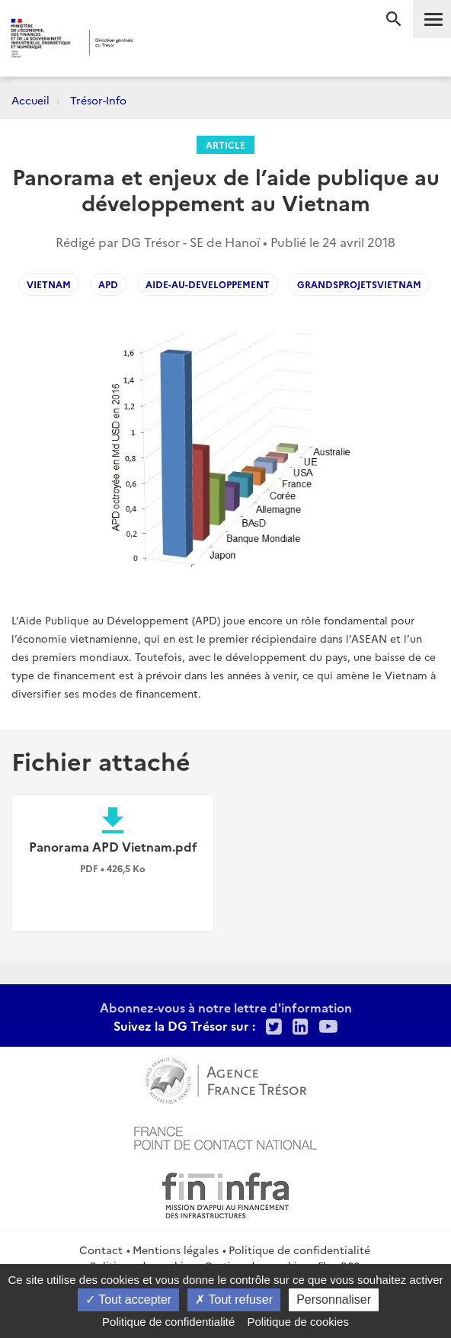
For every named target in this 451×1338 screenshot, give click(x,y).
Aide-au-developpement (208, 284)
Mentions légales (176, 1249)
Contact (101, 1249)
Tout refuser (234, 1299)
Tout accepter (128, 1299)
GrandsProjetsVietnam (359, 284)
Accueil (30, 99)
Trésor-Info (98, 99)
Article (225, 144)
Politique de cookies (298, 1321)
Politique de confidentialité (299, 1249)
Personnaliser (333, 1299)
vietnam (49, 284)
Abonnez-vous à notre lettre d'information (226, 1007)
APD (108, 284)
